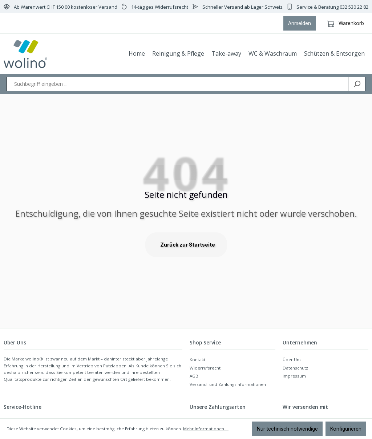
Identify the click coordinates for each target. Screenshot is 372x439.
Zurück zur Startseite (187, 245)
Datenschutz (295, 368)
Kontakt (197, 359)
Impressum (294, 376)
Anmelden (299, 23)
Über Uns (292, 359)
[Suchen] (356, 84)
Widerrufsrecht (205, 368)
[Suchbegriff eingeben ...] (177, 84)
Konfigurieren (345, 429)
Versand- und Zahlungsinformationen (228, 384)
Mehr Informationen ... (206, 428)
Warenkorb (345, 22)
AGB (194, 376)
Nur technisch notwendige (287, 429)
